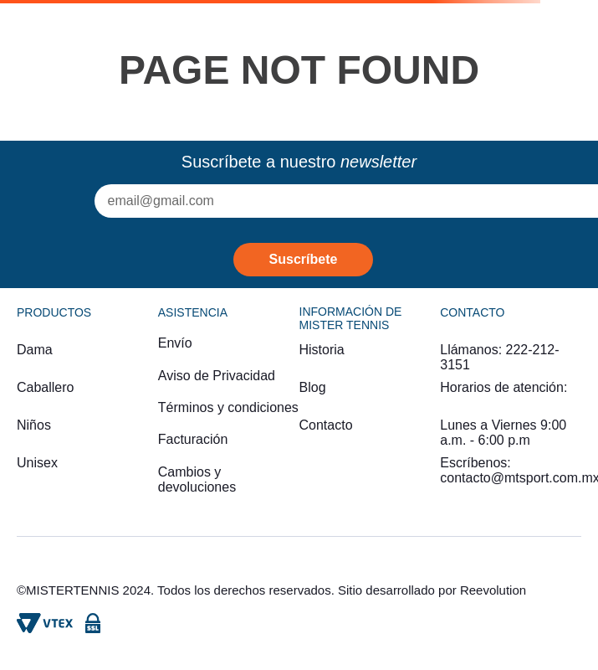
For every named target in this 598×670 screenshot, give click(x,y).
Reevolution (493, 590)
